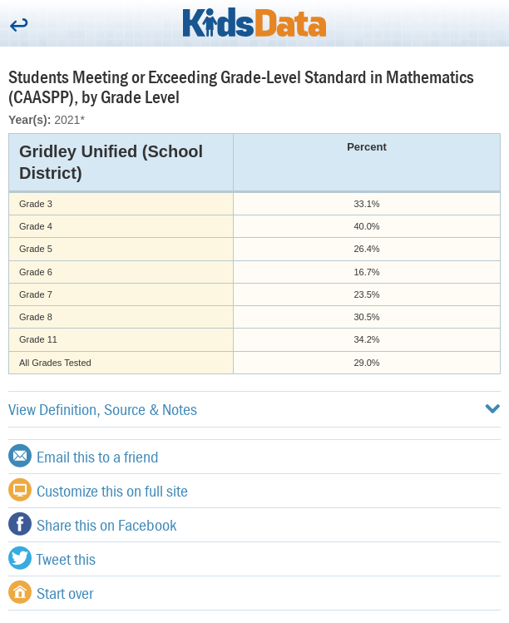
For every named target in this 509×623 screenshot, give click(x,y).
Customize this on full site (98, 490)
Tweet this (52, 558)
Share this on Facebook (92, 524)
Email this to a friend (83, 455)
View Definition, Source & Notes (254, 408)
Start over (50, 592)
